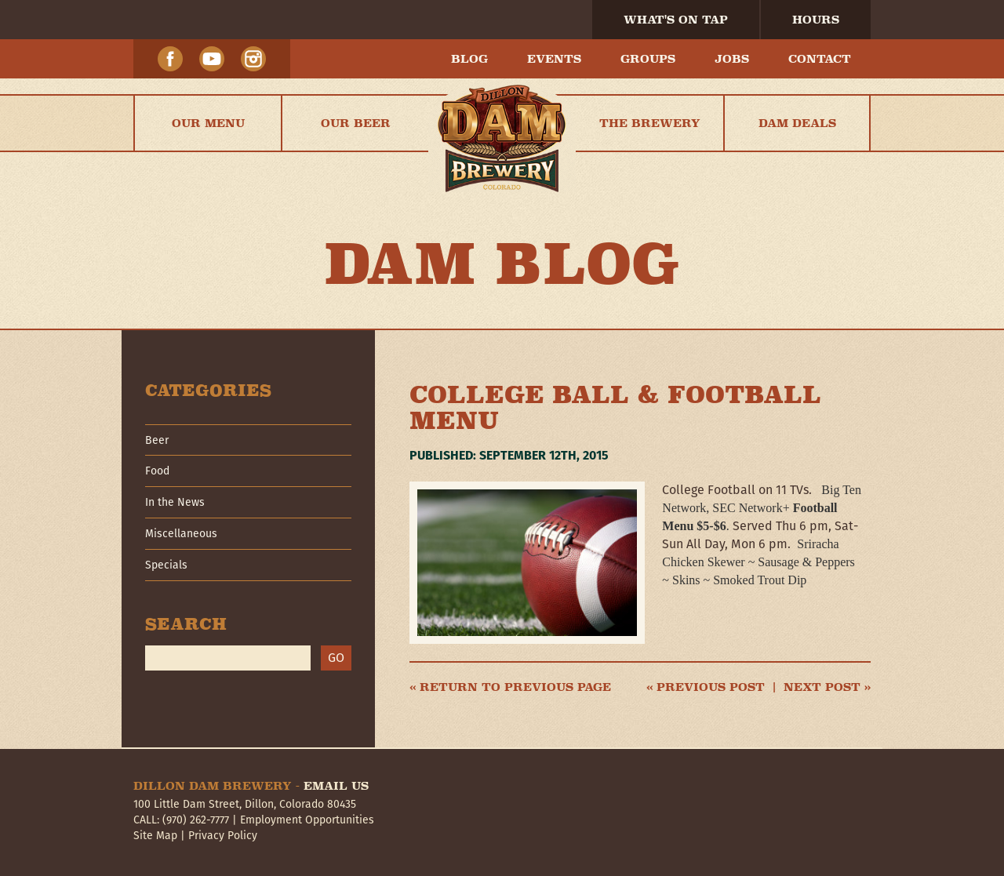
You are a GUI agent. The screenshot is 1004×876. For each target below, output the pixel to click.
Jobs (732, 59)
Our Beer (356, 123)
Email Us (336, 786)
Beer (157, 440)
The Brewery (649, 123)
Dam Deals (797, 123)
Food (157, 470)
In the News (175, 502)
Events (554, 59)
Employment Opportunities (307, 819)
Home (502, 123)
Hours (815, 20)
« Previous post (705, 687)
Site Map (155, 835)
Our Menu (208, 123)
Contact (819, 59)
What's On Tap (676, 20)
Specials (166, 564)
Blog (469, 59)
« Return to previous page (510, 687)
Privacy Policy (222, 835)
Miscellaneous (181, 533)
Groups (647, 59)
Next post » (827, 687)
